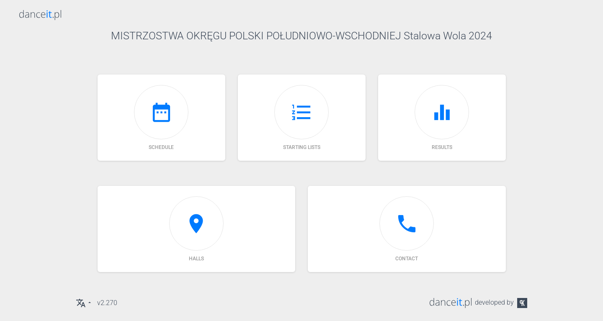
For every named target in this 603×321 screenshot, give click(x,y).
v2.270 (107, 303)
